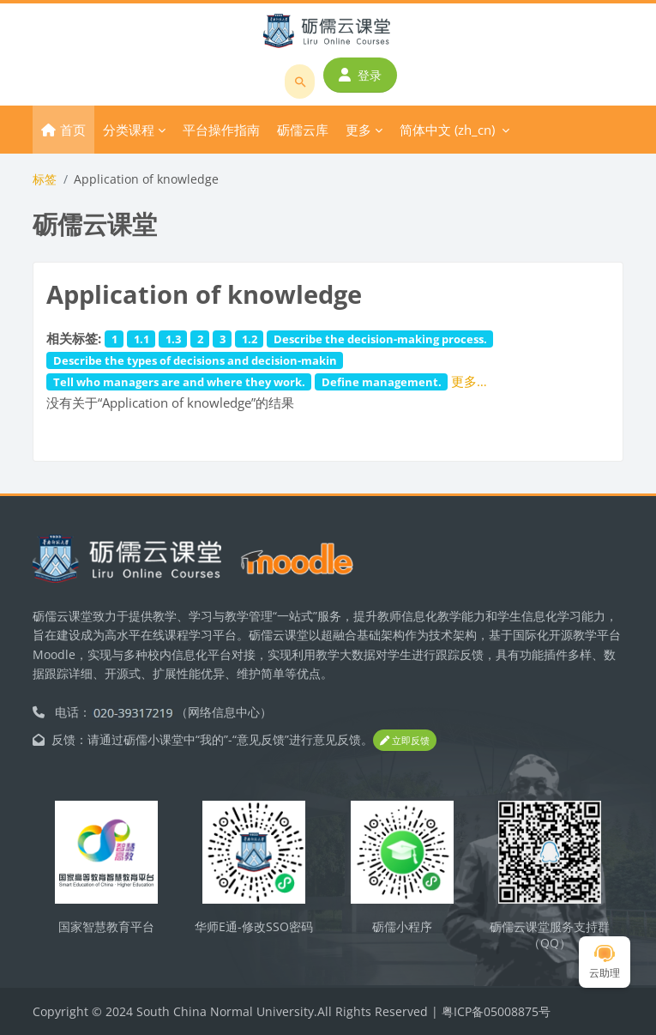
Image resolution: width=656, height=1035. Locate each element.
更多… (469, 381)
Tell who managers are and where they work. (179, 382)
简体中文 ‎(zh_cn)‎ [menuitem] (447, 129)
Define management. (382, 382)
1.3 (173, 339)
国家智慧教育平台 (106, 926)
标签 (45, 179)
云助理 (604, 962)
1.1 (141, 339)
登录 (360, 75)
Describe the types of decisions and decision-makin (195, 360)
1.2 (249, 339)
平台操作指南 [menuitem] (221, 129)
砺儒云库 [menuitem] (302, 129)
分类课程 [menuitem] (128, 129)
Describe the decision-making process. (380, 339)
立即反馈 (405, 740)
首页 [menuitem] (73, 129)
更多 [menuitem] (358, 129)
